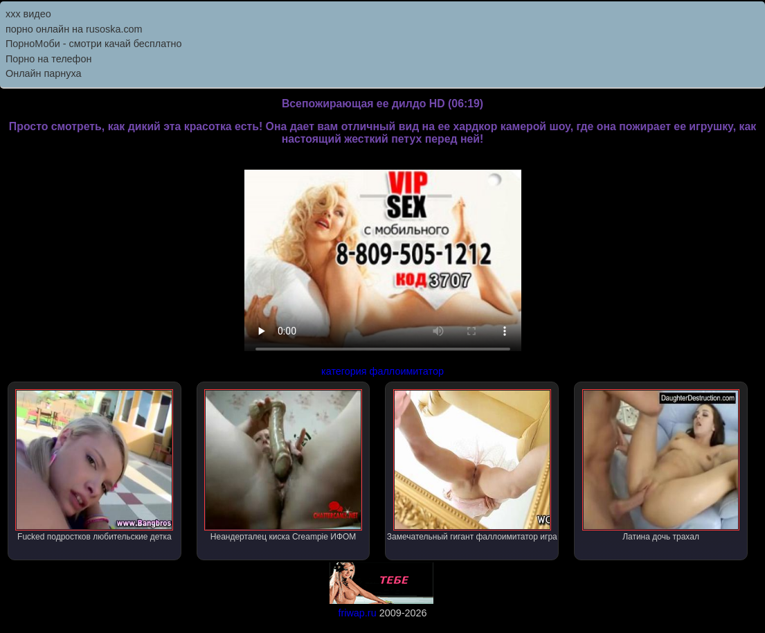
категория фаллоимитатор (382, 371)
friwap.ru (357, 612)
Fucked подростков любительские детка (94, 465)
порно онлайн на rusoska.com (74, 29)
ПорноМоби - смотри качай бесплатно (93, 43)
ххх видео (28, 13)
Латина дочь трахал (661, 465)
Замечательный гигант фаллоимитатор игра (472, 465)
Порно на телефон (48, 58)
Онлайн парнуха (44, 73)
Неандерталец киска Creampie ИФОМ (283, 465)
